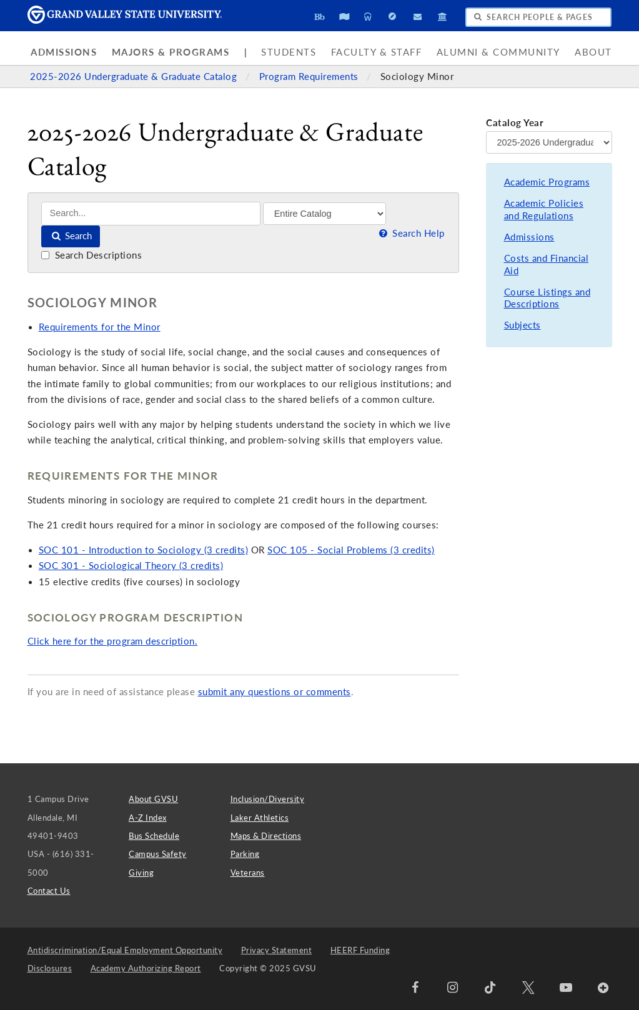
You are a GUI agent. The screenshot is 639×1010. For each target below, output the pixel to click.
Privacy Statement (276, 950)
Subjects (522, 325)
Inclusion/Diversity (267, 799)
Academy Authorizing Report (146, 968)
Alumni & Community (498, 52)
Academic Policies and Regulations (544, 209)
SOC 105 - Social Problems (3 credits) (351, 550)
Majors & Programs (171, 52)
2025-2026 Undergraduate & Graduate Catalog (135, 76)
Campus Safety (158, 854)
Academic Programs (547, 182)
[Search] (150, 213)
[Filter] (324, 213)
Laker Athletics (259, 818)
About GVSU (153, 799)
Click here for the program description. (112, 641)
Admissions (64, 52)
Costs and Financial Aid (546, 264)
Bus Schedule (154, 836)
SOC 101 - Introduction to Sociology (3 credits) (144, 550)
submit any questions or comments (274, 691)
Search (71, 235)
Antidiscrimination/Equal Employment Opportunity (125, 950)
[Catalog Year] (549, 142)
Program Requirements (310, 76)
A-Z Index (148, 818)
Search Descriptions (91, 255)
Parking (245, 854)
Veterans (247, 873)
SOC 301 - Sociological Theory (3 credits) (131, 565)
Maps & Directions (266, 836)
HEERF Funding (360, 950)
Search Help (411, 233)
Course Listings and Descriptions (547, 298)
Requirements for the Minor (100, 327)
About (593, 52)
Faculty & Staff (376, 52)
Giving (141, 873)
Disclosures (49, 968)
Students (288, 52)
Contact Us (49, 891)
